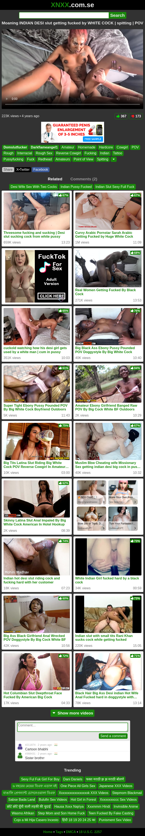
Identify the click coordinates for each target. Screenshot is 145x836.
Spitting (102, 159)
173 (136, 116)
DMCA (71, 832)
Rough (8, 153)
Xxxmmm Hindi (99, 806)
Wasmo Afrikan (23, 813)
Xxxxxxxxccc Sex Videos (118, 800)
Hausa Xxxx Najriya (69, 806)
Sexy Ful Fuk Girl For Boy (40, 779)
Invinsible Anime (126, 806)
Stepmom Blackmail (127, 793)
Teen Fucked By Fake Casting (111, 813)
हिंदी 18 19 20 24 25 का (78, 820)
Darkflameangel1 (44, 147)
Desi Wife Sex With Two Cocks (34, 187)
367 (121, 116)
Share (8, 169)
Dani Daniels (72, 779)
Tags (59, 832)
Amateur (67, 147)
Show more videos (72, 713)
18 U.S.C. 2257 (90, 832)
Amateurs (63, 159)
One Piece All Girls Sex (77, 786)
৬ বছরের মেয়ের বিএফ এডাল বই (35, 786)
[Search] (64, 15)
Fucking (90, 153)
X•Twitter (23, 169)
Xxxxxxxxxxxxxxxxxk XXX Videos (83, 793)
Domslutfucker (15, 147)
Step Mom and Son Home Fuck (61, 813)
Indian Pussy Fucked (76, 187)
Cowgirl (122, 147)
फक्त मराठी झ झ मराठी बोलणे (105, 779)
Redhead (45, 159)
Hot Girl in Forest (83, 800)
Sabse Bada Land (21, 800)
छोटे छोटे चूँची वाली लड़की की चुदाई (29, 806)
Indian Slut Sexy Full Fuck (114, 187)
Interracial (24, 153)
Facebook (40, 169)
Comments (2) (83, 179)
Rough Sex (44, 153)
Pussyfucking (13, 159)
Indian (104, 153)
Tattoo (117, 153)
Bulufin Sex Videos (53, 800)
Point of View (83, 159)
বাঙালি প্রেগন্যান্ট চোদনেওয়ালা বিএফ (29, 793)
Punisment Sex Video (115, 820)
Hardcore (106, 147)
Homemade (86, 147)
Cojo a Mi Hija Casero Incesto (36, 820)
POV (135, 147)
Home (47, 832)
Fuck (30, 159)
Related (55, 179)
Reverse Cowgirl (68, 153)
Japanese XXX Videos (115, 786)
